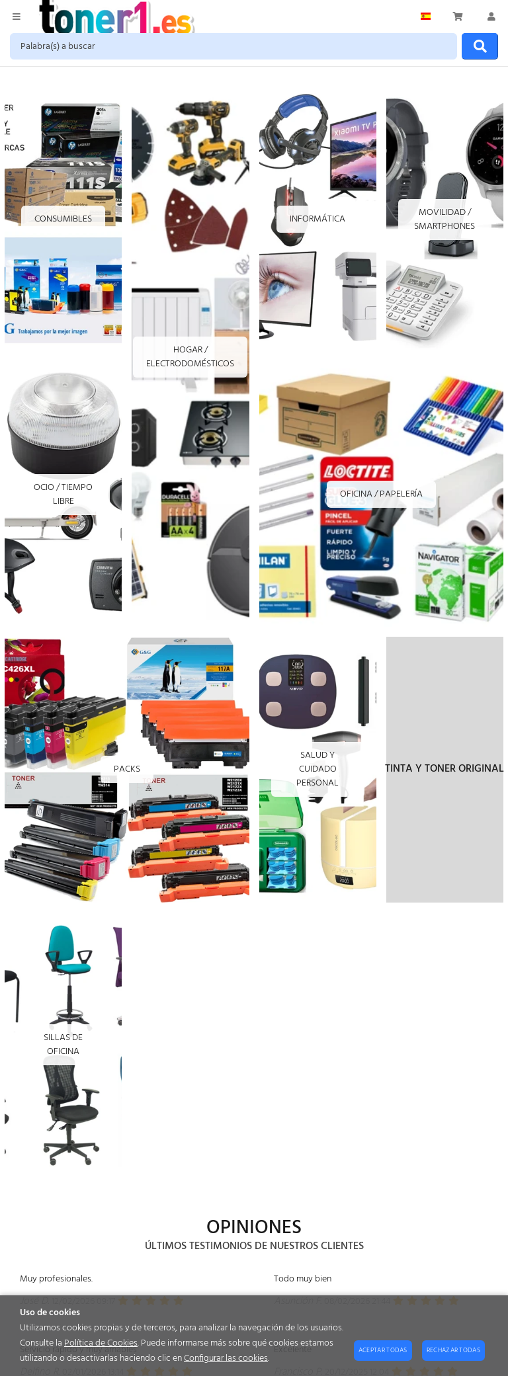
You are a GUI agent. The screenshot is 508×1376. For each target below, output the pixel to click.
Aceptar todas (383, 1350)
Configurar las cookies (226, 1358)
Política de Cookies (101, 1343)
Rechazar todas (453, 1350)
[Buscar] (480, 46)
